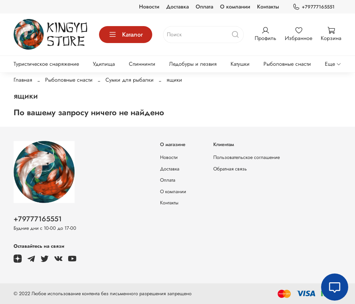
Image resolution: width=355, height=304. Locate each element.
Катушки (240, 64)
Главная (23, 80)
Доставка (177, 7)
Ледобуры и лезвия (193, 64)
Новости (149, 7)
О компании (235, 7)
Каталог (126, 34)
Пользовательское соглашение (246, 157)
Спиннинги (142, 64)
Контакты (268, 7)
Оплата (204, 7)
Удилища (104, 64)
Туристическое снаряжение (46, 64)
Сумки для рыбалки (129, 80)
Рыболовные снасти (287, 64)
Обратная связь (230, 168)
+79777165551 (314, 7)
